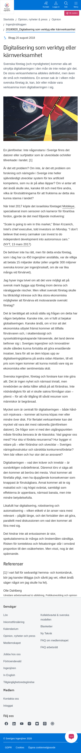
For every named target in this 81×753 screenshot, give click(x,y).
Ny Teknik (46, 633)
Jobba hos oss (12, 654)
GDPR (8, 747)
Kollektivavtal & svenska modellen (55, 617)
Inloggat (8, 705)
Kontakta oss (11, 698)
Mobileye (68, 206)
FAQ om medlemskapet (54, 640)
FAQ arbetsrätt (49, 647)
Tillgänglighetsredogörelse (18, 682)
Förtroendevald (12, 661)
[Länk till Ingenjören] (53, 723)
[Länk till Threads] (46, 723)
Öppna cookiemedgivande (41, 747)
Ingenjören (9, 668)
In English (9, 675)
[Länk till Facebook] (7, 723)
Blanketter (47, 626)
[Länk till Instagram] (30, 723)
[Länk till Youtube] (23, 723)
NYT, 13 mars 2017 (17, 244)
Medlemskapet (12, 643)
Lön (5, 615)
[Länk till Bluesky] (38, 723)
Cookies (20, 747)
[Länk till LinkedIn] (15, 723)
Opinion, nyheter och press (19, 636)
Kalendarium (10, 629)
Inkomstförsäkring (13, 622)
